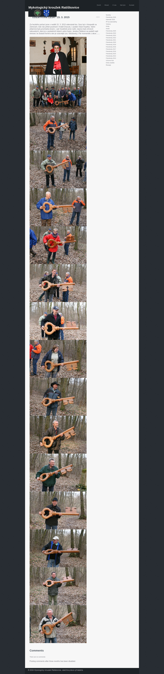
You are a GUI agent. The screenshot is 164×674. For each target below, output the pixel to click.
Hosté (107, 28)
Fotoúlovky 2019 (111, 44)
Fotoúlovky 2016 (111, 51)
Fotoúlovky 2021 (111, 40)
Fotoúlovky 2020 (111, 42)
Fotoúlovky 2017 (111, 49)
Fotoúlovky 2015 (111, 53)
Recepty (108, 65)
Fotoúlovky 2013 (111, 58)
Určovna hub (110, 60)
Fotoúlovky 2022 (111, 38)
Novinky (108, 15)
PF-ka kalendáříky (111, 22)
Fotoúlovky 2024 (111, 33)
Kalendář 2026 (110, 19)
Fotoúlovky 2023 (111, 35)
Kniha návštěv (110, 63)
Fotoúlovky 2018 (111, 47)
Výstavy (108, 24)
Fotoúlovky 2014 (111, 56)
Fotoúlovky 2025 (111, 31)
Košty (107, 26)
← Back (97, 17)
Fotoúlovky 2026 (111, 17)
